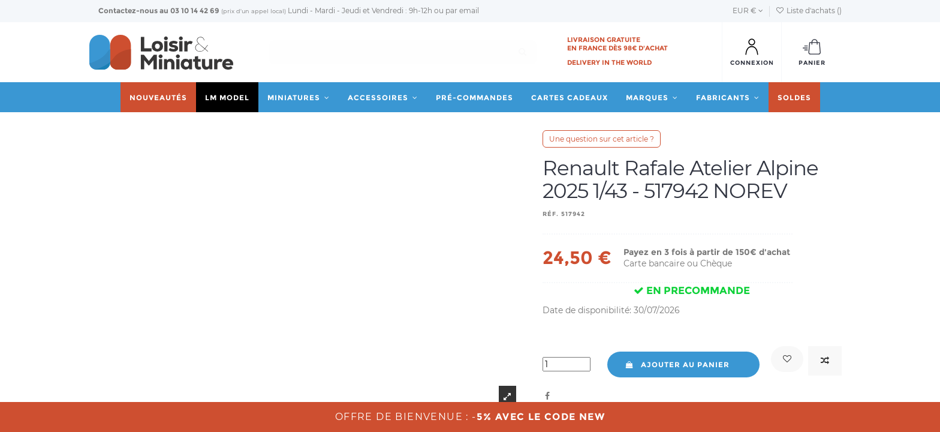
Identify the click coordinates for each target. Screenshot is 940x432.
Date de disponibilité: (587, 310)
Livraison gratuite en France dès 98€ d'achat (617, 43)
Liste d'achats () (809, 10)
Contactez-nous (128, 10)
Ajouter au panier (677, 364)
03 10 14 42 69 (194, 10)
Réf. (551, 214)
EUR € (748, 10)
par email (462, 10)
